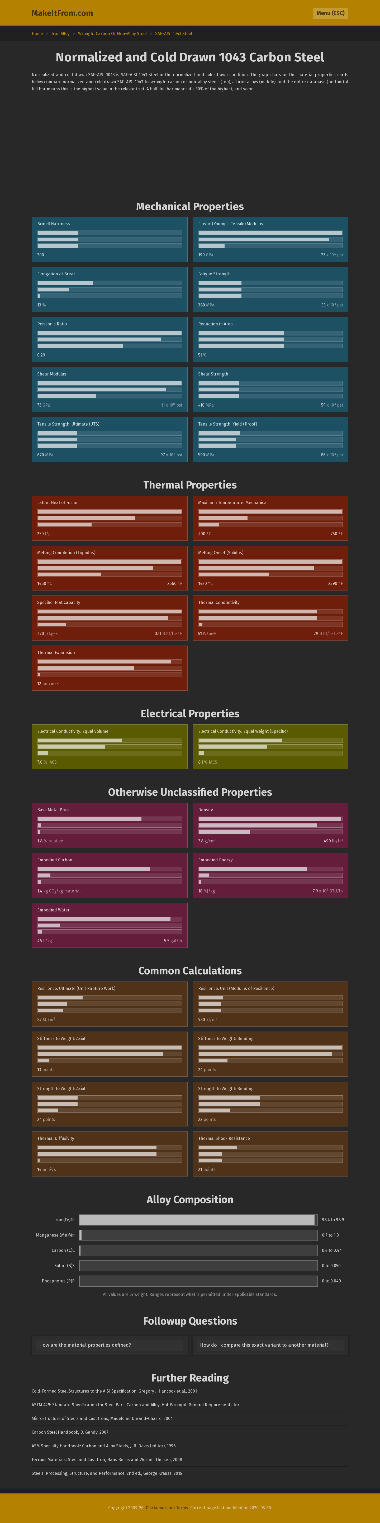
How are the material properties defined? (85, 1345)
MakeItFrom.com (62, 13)
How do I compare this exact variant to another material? (264, 1345)
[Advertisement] (190, 146)
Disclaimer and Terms (167, 1507)
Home (37, 33)
